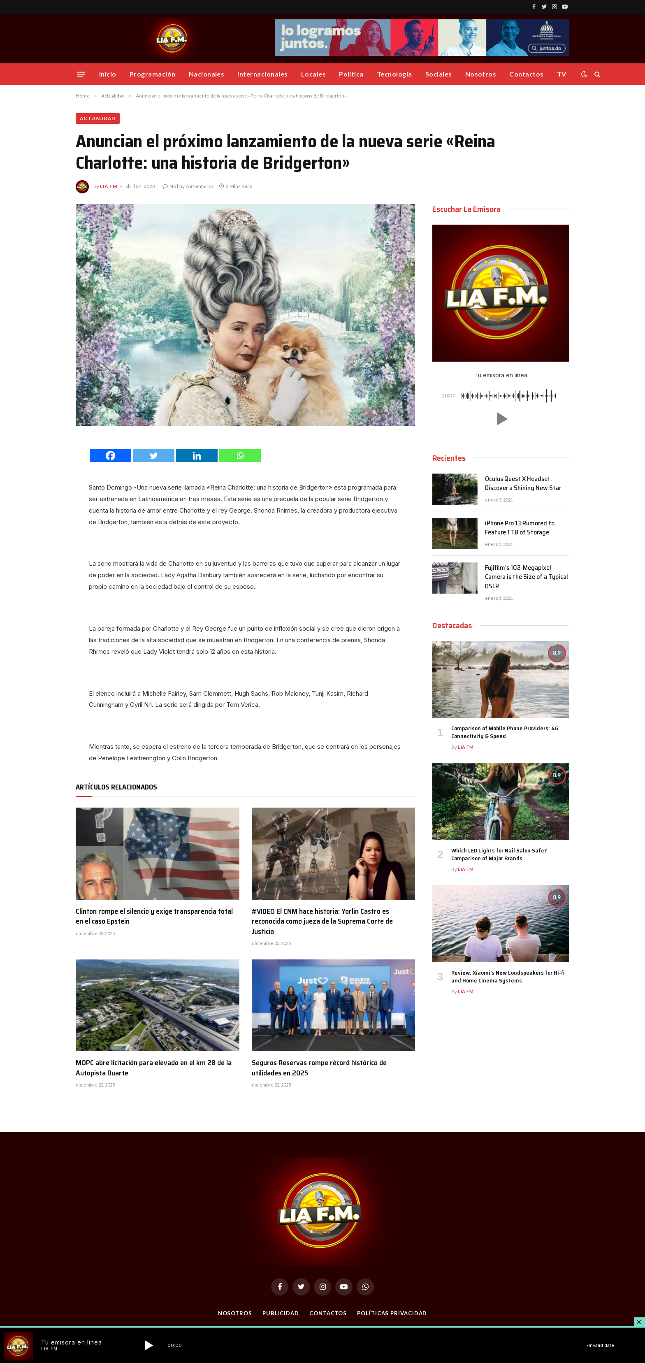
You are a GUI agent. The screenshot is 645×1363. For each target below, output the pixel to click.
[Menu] (81, 74)
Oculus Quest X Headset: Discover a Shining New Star (523, 483)
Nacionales (207, 74)
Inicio (107, 74)
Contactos (526, 74)
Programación (153, 74)
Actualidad (98, 118)
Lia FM (109, 186)
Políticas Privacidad (392, 1313)
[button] (500, 418)
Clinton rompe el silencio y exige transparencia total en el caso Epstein (154, 916)
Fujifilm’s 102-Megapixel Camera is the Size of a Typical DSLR (526, 577)
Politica (351, 74)
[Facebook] (110, 455)
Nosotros (481, 74)
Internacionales (262, 74)
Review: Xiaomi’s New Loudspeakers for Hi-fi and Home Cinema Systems (507, 977)
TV (561, 74)
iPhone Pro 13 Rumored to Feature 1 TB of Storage (520, 528)
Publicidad (280, 1313)
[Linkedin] (197, 455)
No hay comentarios (188, 186)
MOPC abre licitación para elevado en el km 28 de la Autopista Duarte (154, 1068)
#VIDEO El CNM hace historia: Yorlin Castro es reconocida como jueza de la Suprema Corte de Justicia (322, 921)
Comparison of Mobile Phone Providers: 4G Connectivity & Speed (505, 732)
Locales (313, 74)
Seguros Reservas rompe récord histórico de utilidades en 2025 (319, 1068)
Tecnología (394, 74)
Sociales (438, 74)
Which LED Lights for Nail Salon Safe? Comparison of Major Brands (499, 854)
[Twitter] (153, 455)
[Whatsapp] (240, 455)
